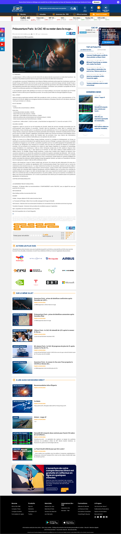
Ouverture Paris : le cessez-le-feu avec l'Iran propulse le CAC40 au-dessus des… (53, 363)
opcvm (30, 506)
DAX (62, 18)
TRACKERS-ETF (32, 511)
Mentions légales (94, 527)
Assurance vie (65, 508)
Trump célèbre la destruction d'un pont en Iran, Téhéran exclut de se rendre (96, 71)
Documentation (52, 489)
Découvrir (96, 2)
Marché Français (20, 224)
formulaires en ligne (18, 514)
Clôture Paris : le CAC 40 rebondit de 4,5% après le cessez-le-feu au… (54, 331)
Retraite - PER (65, 510)
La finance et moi (83, 509)
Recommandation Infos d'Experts (45, 385)
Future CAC (40, 18)
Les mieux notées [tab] (85, 49)
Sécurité (86, 527)
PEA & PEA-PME (16, 506)
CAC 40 (25, 18)
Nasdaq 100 (89, 18)
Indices (17, 229)
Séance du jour (49, 506)
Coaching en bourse (84, 514)
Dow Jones (76, 18)
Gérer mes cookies (46, 527)
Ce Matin (37, 401)
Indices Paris (41, 226)
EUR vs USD (101, 18)
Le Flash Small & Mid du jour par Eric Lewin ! (49, 449)
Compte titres (16, 509)
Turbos (30, 514)
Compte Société (17, 511)
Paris (16, 226)
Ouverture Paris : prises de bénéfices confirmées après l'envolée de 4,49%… (53, 299)
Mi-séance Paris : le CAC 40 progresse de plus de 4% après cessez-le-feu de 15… (54, 347)
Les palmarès (49, 514)
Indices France (53, 226)
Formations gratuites (84, 511)
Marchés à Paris (49, 509)
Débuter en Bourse (83, 506)
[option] (94, 99)
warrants (31, 509)
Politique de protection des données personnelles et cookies (68, 527)
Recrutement (99, 514)
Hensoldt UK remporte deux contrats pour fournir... (101, 109)
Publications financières (102, 509)
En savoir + (108, 42)
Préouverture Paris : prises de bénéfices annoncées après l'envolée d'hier (54, 315)
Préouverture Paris (28, 226)
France (31, 224)
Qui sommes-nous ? (101, 506)
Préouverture (50, 224)
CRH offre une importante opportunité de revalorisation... (101, 119)
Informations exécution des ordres (32, 527)
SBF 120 (51, 18)
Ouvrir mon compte (65, 489)
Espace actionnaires (101, 511)
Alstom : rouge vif (40, 417)
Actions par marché (50, 511)
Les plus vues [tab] (101, 49)
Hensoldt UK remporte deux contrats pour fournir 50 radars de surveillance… (54, 434)
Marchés (40, 224)
